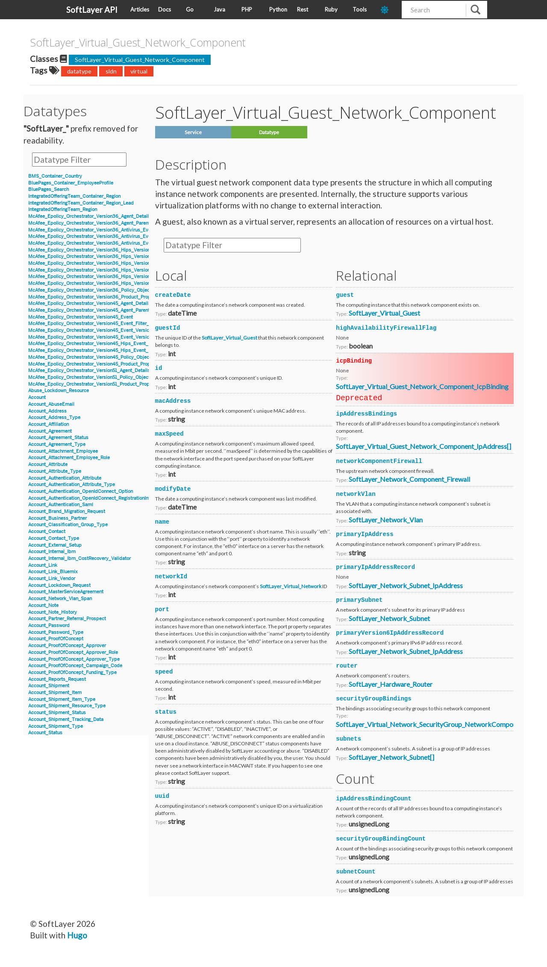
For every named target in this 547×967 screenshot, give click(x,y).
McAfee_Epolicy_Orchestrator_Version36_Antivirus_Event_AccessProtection (112, 236)
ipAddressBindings (366, 413)
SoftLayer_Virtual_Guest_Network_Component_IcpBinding (422, 386)
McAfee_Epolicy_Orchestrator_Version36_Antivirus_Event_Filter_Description (112, 243)
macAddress (173, 401)
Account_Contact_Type (53, 538)
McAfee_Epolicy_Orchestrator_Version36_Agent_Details (89, 216)
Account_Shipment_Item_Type (61, 699)
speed (164, 671)
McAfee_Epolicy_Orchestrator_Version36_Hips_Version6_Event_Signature (109, 256)
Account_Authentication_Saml (60, 504)
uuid (162, 796)
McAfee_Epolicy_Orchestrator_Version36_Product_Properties (95, 297)
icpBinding (354, 360)
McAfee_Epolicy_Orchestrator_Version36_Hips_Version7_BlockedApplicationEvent (119, 270)
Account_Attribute (48, 464)
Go (190, 9)
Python (278, 9)
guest (345, 295)
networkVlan (355, 494)
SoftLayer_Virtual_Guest (229, 337)
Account (37, 397)
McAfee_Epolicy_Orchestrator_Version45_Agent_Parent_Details (98, 310)
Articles (139, 9)
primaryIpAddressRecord (375, 567)
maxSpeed (169, 434)
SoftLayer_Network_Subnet (389, 618)
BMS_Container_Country (55, 176)
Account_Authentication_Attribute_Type (71, 484)
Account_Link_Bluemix (53, 571)
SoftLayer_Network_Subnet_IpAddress (406, 585)
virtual (138, 71)
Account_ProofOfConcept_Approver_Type (74, 659)
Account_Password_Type (55, 632)
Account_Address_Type (54, 417)
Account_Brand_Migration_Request (66, 511)
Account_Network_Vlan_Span (60, 598)
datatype (79, 71)
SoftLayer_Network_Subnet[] (391, 757)
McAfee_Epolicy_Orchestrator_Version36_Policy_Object (89, 290)
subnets (348, 739)
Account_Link (42, 565)
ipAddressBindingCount (373, 798)
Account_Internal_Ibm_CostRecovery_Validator (79, 558)
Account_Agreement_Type (56, 444)
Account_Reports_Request (57, 679)
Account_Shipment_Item (55, 692)
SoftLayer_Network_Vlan (386, 520)
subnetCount (355, 871)
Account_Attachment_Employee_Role (69, 457)
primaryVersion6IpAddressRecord (390, 633)
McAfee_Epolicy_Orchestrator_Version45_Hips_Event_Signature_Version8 (109, 350)
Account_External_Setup (55, 545)
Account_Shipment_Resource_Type (67, 706)
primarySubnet (359, 600)
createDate (173, 295)
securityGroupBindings (373, 698)
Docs (164, 9)
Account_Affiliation (48, 424)
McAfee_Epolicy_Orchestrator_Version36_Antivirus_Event (91, 230)
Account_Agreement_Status (58, 437)
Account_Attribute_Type (54, 471)
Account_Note (43, 605)
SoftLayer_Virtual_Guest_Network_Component (140, 59)
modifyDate (173, 489)
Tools (360, 9)
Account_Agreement (50, 431)
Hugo (77, 935)
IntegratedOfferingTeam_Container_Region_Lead (81, 203)
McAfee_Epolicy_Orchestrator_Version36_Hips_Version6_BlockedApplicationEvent (119, 250)
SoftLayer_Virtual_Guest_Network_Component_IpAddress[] (423, 446)
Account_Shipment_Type (55, 726)
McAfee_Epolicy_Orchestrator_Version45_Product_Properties (95, 364)
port (162, 609)
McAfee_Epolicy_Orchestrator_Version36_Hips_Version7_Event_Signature (109, 276)
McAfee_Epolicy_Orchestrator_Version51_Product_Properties (95, 384)
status (165, 712)
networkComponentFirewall (379, 461)
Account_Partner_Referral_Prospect (67, 618)
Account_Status (45, 733)
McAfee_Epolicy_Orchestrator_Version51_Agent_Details (89, 370)
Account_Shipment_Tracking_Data (65, 719)
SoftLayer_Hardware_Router (390, 684)
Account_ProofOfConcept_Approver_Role (73, 652)
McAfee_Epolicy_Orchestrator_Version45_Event (80, 317)
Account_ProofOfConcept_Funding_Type (72, 672)
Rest (302, 9)
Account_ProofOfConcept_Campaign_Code (75, 665)
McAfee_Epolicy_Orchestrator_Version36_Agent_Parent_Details (98, 223)
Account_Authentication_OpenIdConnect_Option (80, 491)
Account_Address (47, 411)
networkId (171, 576)
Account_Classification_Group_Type (68, 524)
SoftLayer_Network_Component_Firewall (409, 479)
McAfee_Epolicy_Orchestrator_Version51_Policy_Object (89, 377)
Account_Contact (46, 531)
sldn (111, 71)
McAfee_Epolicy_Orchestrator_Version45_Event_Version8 (91, 337)
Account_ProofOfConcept (55, 639)
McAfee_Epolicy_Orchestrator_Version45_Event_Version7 (91, 330)
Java (219, 9)
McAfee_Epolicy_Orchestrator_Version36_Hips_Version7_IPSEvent (101, 283)
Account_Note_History (52, 612)
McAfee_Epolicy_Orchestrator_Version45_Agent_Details (89, 303)
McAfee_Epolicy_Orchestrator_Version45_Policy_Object (89, 357)
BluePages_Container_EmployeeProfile (70, 183)
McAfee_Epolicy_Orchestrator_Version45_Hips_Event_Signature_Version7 (109, 343)
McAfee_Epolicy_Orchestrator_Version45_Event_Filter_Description (101, 323)
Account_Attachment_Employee (63, 451)
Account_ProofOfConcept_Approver (67, 645)
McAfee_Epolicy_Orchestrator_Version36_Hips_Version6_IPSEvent (101, 263)
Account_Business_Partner (57, 518)
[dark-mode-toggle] (388, 9)
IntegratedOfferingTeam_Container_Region (74, 196)
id (158, 368)
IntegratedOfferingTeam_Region (62, 209)
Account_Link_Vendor (51, 578)
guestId (167, 328)
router (346, 665)
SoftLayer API (92, 10)
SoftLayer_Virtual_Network (290, 586)
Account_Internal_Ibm (52, 551)
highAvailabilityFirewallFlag (386, 328)
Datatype (269, 132)
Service (193, 132)
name (162, 522)
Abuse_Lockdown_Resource (58, 390)
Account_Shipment (48, 686)
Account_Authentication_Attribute (64, 478)
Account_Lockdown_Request (59, 585)
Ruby (331, 9)
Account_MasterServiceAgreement (65, 592)
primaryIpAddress (364, 534)
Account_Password (49, 625)
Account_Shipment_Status (57, 712)
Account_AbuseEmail (51, 404)
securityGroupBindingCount (381, 838)
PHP (246, 9)
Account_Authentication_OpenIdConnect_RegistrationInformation (98, 498)
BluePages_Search (48, 189)
